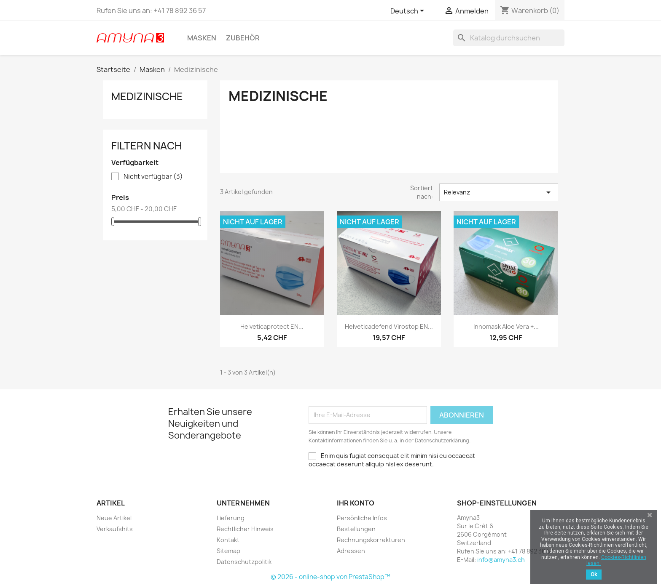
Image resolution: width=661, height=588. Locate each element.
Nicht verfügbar (153, 177)
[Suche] (508, 37)
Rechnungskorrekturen (371, 540)
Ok (594, 574)
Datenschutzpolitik (244, 562)
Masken (201, 38)
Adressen (351, 551)
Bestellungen (356, 529)
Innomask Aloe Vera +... (506, 326)
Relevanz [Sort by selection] (499, 192)
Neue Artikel (114, 518)
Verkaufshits (115, 529)
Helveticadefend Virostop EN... (389, 326)
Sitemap (228, 551)
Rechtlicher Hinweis (245, 529)
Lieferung (231, 518)
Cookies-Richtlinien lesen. (616, 560)
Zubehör (243, 38)
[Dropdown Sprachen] (408, 11)
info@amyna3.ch (501, 560)
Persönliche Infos (362, 518)
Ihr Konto (355, 503)
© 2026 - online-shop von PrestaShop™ (330, 576)
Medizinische (147, 96)
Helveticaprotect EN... (272, 326)
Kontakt (228, 540)
